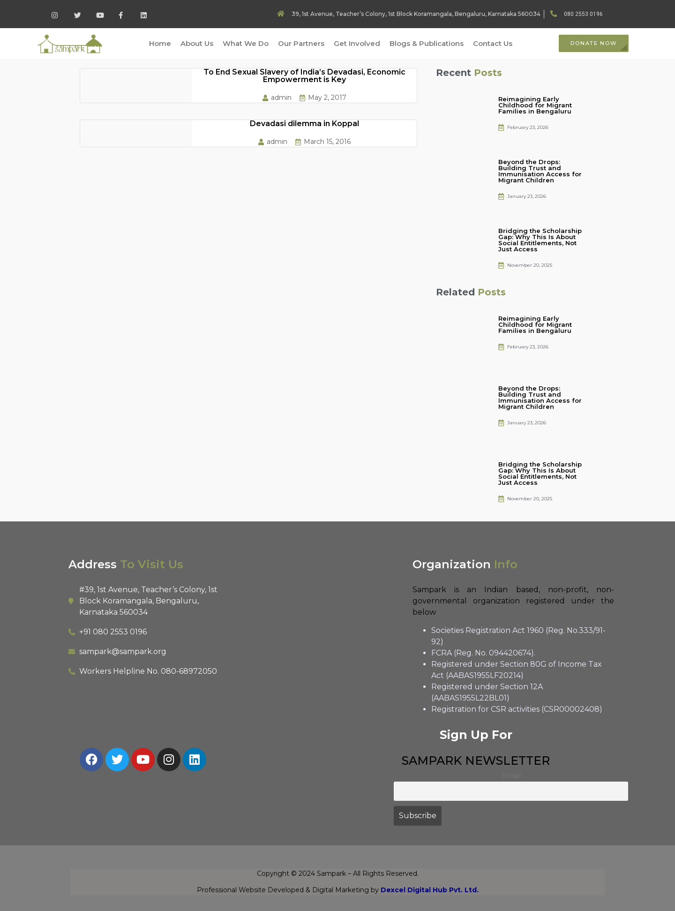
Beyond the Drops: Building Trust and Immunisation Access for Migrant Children (540, 171)
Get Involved (357, 43)
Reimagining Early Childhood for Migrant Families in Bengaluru (535, 105)
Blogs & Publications (427, 43)
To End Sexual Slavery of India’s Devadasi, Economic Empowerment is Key (304, 76)
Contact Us (492, 43)
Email (511, 775)
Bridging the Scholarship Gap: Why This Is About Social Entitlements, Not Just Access (540, 240)
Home (160, 43)
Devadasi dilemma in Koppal (304, 123)
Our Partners (301, 43)
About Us (196, 43)
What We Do (246, 43)
